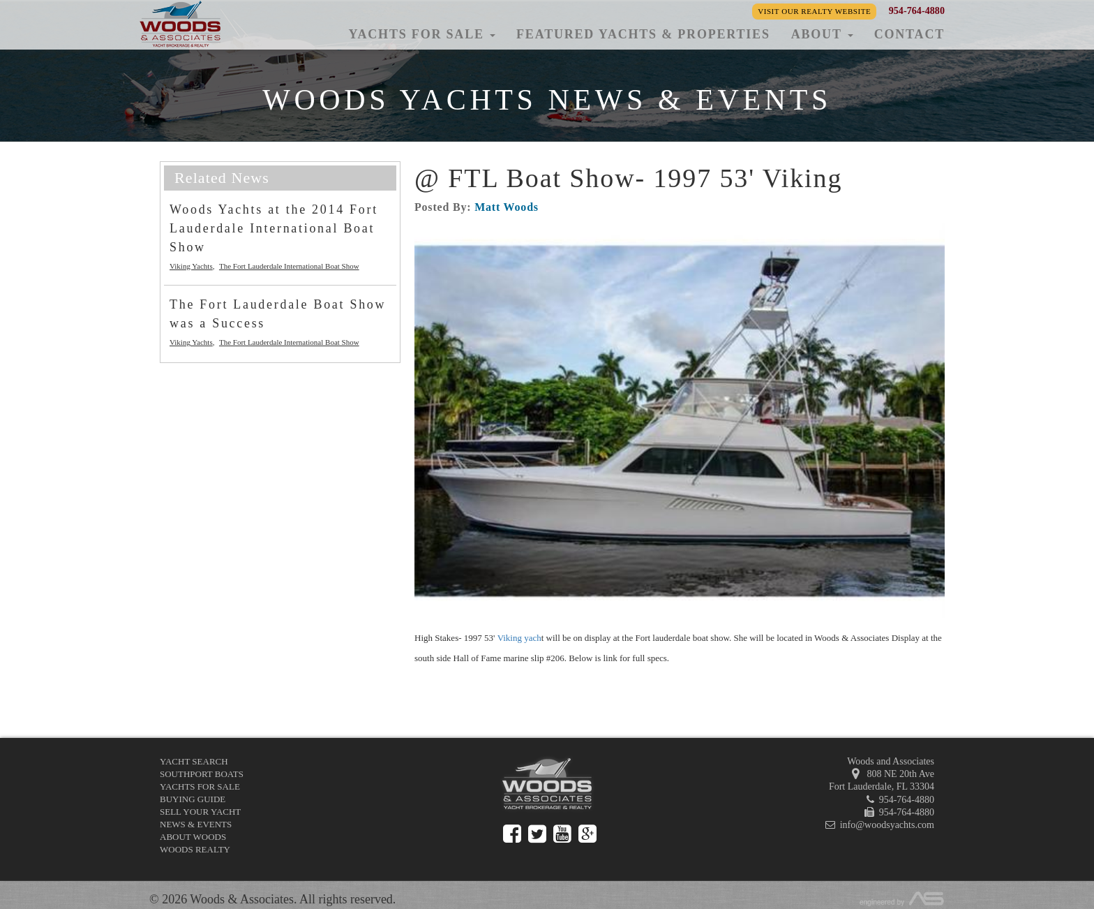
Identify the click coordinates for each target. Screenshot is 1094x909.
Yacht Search (194, 761)
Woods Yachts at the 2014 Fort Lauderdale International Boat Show (274, 228)
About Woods (193, 837)
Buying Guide (192, 799)
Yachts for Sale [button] (421, 34)
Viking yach (519, 638)
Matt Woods (506, 207)
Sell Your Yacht (200, 811)
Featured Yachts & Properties (643, 34)
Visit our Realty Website (814, 11)
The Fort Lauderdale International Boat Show (289, 266)
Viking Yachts (191, 266)
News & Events (196, 824)
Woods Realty (195, 849)
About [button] (822, 34)
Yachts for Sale (200, 786)
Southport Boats (201, 774)
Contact (909, 34)
